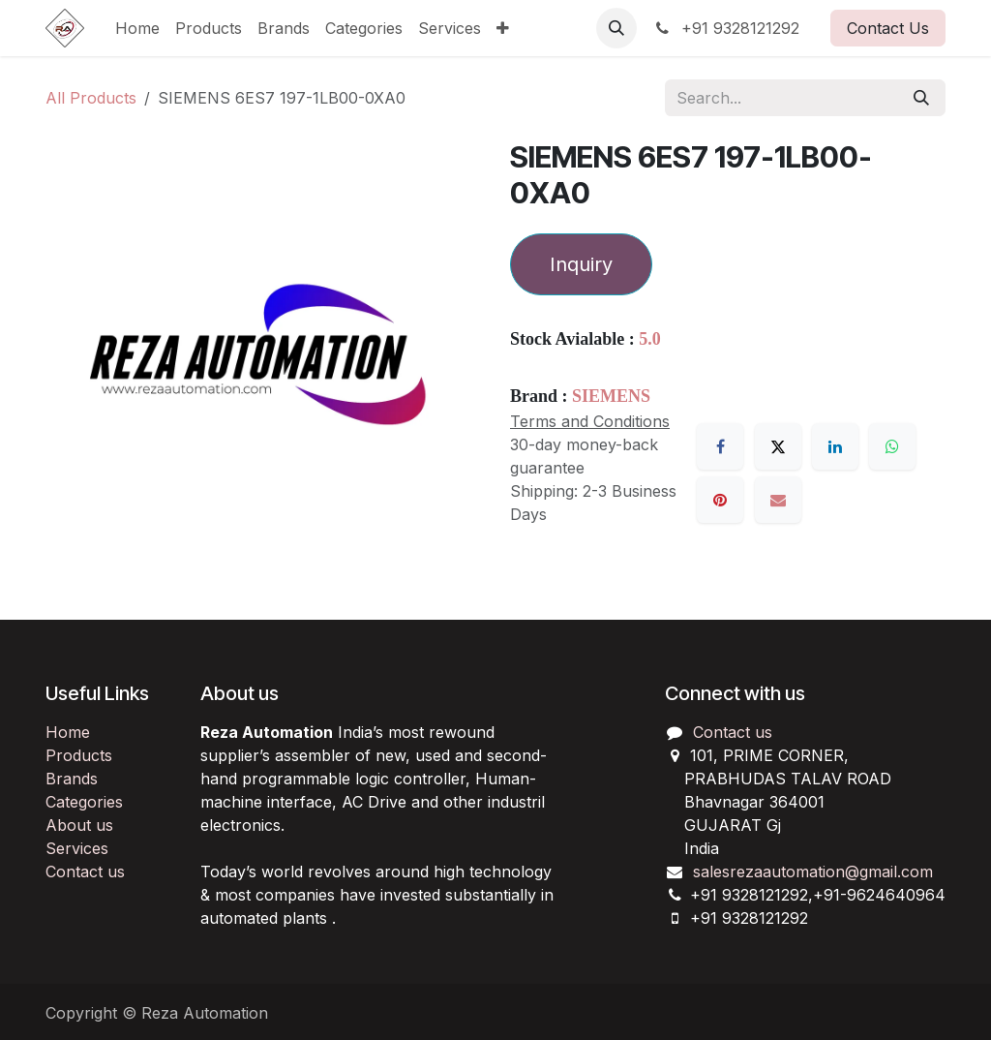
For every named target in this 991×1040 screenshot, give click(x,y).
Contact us (85, 871)
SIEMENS (611, 396)
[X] (778, 446)
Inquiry (581, 264)
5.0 (650, 339)
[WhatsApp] (892, 446)
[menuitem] (137, 28)
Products (78, 755)
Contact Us (888, 28)
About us (79, 825)
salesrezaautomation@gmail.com (813, 871)
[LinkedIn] (835, 446)
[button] (616, 28)
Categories (84, 801)
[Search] (921, 97)
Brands (71, 778)
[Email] (778, 499)
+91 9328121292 (725, 28)
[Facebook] (720, 446)
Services (76, 848)
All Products (90, 97)
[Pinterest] (720, 499)
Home (67, 732)
